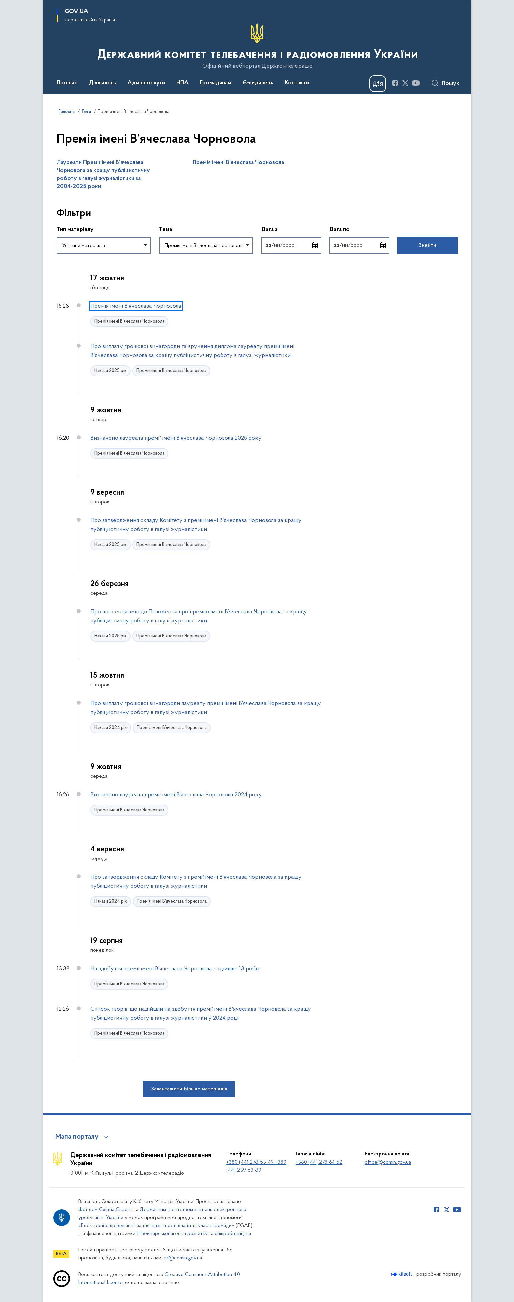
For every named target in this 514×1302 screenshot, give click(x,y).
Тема (165, 230)
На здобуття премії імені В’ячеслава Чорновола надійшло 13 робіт (175, 969)
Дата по (359, 229)
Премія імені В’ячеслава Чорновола (238, 163)
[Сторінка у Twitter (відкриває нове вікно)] (405, 83)
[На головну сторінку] (257, 46)
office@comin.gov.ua (388, 1162)
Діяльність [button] (102, 83)
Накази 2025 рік (110, 370)
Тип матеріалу (75, 230)
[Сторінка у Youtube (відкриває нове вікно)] (416, 83)
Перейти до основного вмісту (4, 4)
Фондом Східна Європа (105, 1209)
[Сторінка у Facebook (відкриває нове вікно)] (395, 83)
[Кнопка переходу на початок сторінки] (499, 1293)
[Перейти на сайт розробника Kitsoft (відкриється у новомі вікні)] (402, 1274)
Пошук (450, 84)
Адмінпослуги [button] (146, 83)
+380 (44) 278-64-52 (319, 1162)
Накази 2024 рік (110, 727)
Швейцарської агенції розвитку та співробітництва (194, 1233)
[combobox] (104, 245)
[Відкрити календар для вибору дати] (315, 245)
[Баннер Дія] (377, 83)
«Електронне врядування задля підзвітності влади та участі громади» (156, 1225)
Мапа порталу (77, 1137)
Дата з (291, 229)
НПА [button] (182, 83)
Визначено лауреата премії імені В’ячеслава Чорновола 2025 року (176, 438)
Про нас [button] (67, 83)
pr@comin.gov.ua (183, 1258)
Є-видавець (258, 83)
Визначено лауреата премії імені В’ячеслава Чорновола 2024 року (176, 795)
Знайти (427, 245)
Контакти (297, 83)
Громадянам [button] (215, 83)
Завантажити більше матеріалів (189, 1089)
